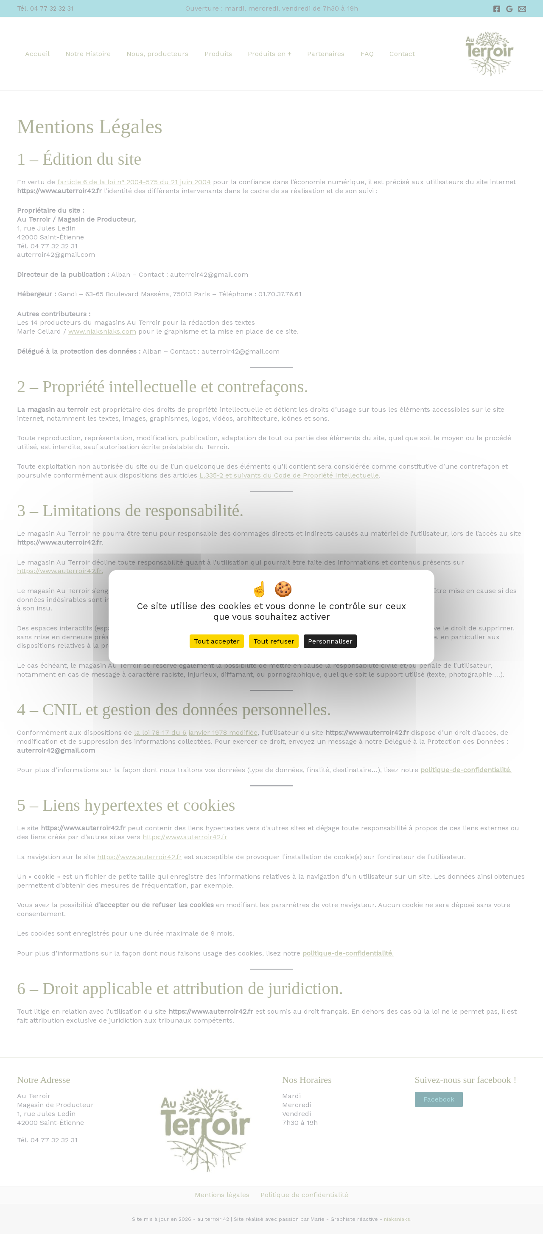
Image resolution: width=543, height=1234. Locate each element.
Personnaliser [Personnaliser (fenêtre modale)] (330, 641)
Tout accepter (217, 641)
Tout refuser (273, 641)
